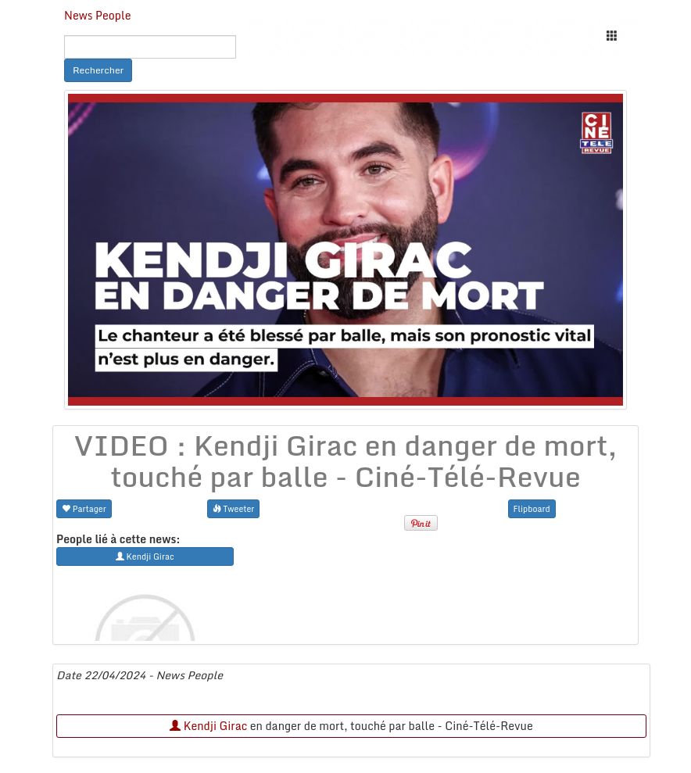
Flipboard (532, 508)
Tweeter (234, 508)
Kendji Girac (208, 726)
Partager (84, 508)
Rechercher (98, 70)
